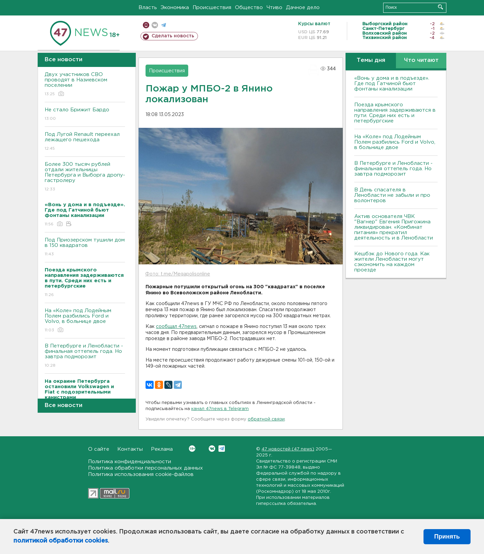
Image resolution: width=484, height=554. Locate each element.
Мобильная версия (146, 25)
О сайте (98, 449)
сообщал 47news (176, 327)
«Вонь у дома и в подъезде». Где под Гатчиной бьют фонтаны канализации (391, 83)
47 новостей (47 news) (287, 449)
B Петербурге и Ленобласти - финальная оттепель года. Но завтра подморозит (85, 356)
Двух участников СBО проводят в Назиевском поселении (85, 84)
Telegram (221, 448)
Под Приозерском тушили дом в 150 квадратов (85, 247)
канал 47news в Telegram (220, 409)
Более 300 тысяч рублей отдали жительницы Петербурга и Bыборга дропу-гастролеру (85, 177)
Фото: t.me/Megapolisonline (177, 274)
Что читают (421, 60)
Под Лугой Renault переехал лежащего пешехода (85, 141)
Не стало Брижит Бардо (85, 114)
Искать (440, 6)
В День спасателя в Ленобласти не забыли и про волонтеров (392, 195)
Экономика (175, 7)
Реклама (162, 449)
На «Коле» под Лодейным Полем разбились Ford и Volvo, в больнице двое (85, 320)
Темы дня (371, 60)
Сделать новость (173, 36)
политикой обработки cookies (60, 541)
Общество (249, 7)
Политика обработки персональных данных (145, 468)
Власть (147, 7)
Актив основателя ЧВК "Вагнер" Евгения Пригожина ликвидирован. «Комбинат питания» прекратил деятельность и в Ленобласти (393, 227)
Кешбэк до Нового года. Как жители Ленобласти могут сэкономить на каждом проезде (392, 262)
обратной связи (266, 419)
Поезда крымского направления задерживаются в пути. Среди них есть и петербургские (395, 113)
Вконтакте (192, 448)
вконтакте (155, 25)
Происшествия (212, 7)
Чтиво (274, 7)
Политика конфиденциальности (129, 461)
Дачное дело (303, 7)
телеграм (163, 25)
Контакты (130, 449)
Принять (447, 536)
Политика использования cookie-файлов (141, 474)
